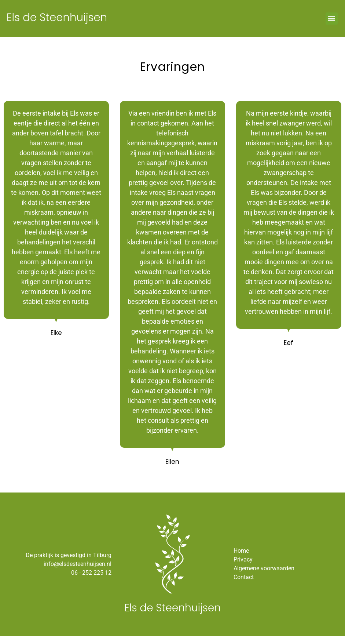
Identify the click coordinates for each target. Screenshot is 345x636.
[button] (332, 18)
